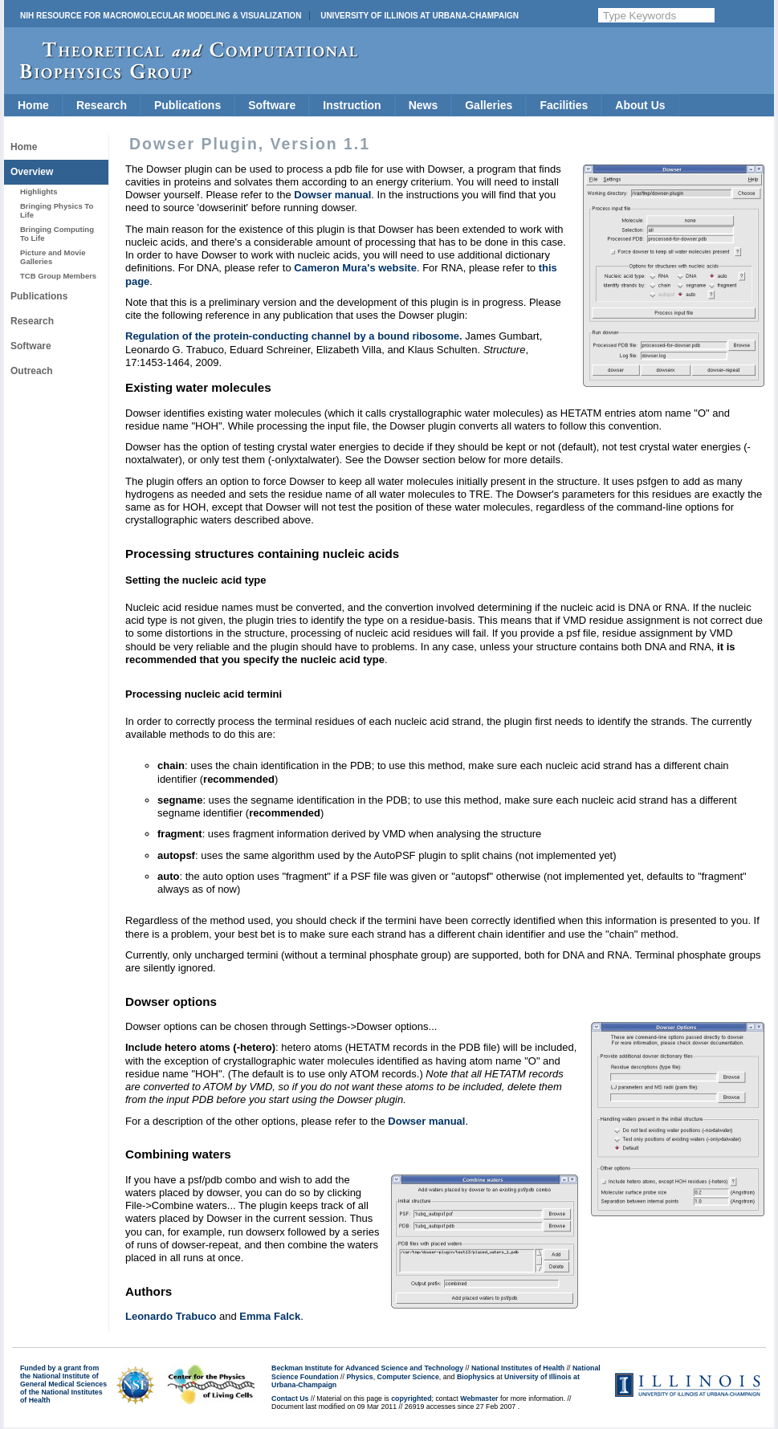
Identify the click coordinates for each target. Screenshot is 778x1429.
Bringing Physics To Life (56, 210)
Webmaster (479, 1398)
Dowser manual (332, 195)
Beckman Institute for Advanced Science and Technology (367, 1368)
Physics (359, 1377)
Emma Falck (269, 1316)
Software (271, 105)
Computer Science (408, 1377)
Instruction (352, 105)
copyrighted (411, 1398)
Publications (187, 105)
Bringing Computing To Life (57, 233)
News (423, 105)
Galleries (488, 105)
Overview (31, 171)
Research (101, 105)
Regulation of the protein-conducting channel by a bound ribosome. (293, 336)
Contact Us (289, 1398)
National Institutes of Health (517, 1368)
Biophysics (476, 1377)
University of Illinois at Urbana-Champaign (419, 15)
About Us (640, 105)
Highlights (39, 191)
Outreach (31, 371)
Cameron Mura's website (355, 268)
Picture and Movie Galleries (52, 256)
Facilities (564, 105)
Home (33, 105)
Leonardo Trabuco (170, 1316)
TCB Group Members (58, 275)
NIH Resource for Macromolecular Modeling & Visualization (160, 15)
